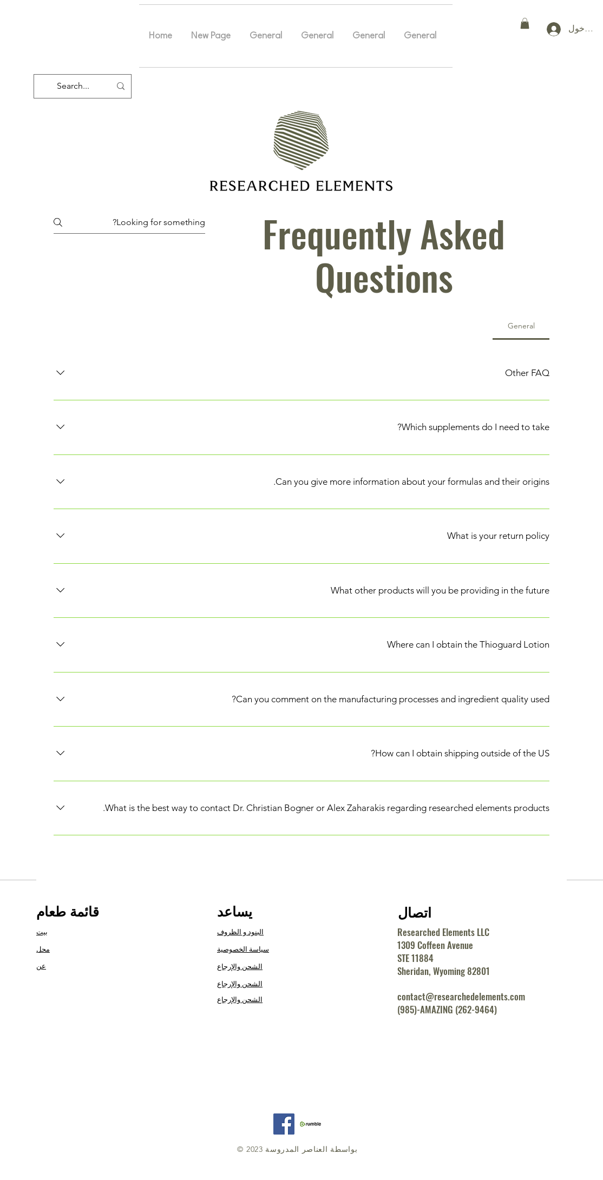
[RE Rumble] (310, 1124)
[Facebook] (283, 1124)
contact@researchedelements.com (461, 996)
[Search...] (83, 86)
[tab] (521, 326)
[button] (524, 23)
